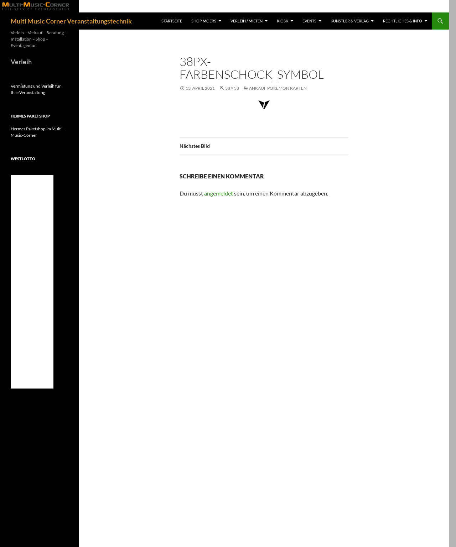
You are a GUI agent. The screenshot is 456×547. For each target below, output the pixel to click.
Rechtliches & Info (402, 21)
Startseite (171, 21)
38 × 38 (232, 88)
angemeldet (218, 193)
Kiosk (282, 21)
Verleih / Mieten (246, 21)
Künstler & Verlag (350, 21)
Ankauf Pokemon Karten (278, 88)
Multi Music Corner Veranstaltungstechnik (71, 21)
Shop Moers (203, 21)
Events (309, 21)
